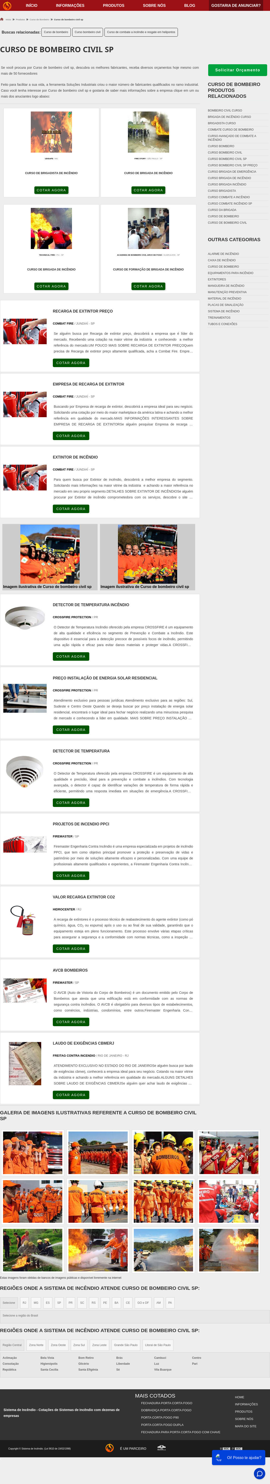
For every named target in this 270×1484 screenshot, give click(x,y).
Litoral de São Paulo (158, 1252)
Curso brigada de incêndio (229, 178)
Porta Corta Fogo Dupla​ (163, 1327)
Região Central (12, 1252)
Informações (70, 6)
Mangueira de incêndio (226, 285)
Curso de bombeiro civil (227, 222)
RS (94, 1210)
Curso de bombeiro (56, 32)
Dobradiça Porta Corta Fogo (167, 1315)
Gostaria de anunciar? (236, 6)
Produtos (113, 6)
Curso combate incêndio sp (230, 203)
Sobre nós (154, 6)
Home (239, 1303)
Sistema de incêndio (224, 311)
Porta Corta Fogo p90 (160, 1321)
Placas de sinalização (225, 305)
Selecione (9, 1210)
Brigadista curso (222, 123)
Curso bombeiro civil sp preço (232, 165)
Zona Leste (99, 1252)
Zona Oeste (58, 1252)
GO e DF (143, 1210)
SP (59, 1210)
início (31, 6)
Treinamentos (219, 317)
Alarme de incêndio (223, 254)
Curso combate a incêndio (229, 197)
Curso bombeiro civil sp (227, 159)
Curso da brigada (222, 210)
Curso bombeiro (221, 146)
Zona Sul (79, 1252)
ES (48, 1210)
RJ (24, 1210)
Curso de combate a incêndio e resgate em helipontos (141, 32)
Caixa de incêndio (222, 260)
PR (71, 1210)
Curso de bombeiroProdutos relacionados (234, 90)
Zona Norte (36, 1252)
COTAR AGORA (25, 192)
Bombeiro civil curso (225, 110)
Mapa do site (245, 1327)
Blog (189, 6)
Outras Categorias (234, 239)
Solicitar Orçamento (237, 70)
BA (116, 1210)
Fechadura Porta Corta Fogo (167, 1309)
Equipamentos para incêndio (230, 273)
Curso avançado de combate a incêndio (232, 138)
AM (159, 1210)
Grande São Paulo (126, 1252)
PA (170, 1210)
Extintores (217, 279)
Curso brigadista (222, 191)
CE (128, 1210)
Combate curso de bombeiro (231, 129)
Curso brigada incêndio (227, 184)
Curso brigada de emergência (232, 171)
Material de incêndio (224, 298)
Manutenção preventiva (227, 292)
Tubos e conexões (222, 324)
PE (105, 1210)
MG (36, 1210)
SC (82, 1210)
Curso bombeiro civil (88, 32)
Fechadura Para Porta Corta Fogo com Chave (181, 1333)
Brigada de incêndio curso (229, 117)
